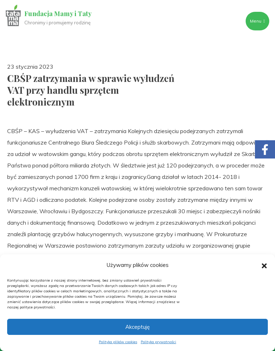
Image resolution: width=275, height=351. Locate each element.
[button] (264, 265)
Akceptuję (137, 326)
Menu (257, 21)
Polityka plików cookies (118, 342)
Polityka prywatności (158, 342)
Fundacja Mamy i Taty (58, 13)
